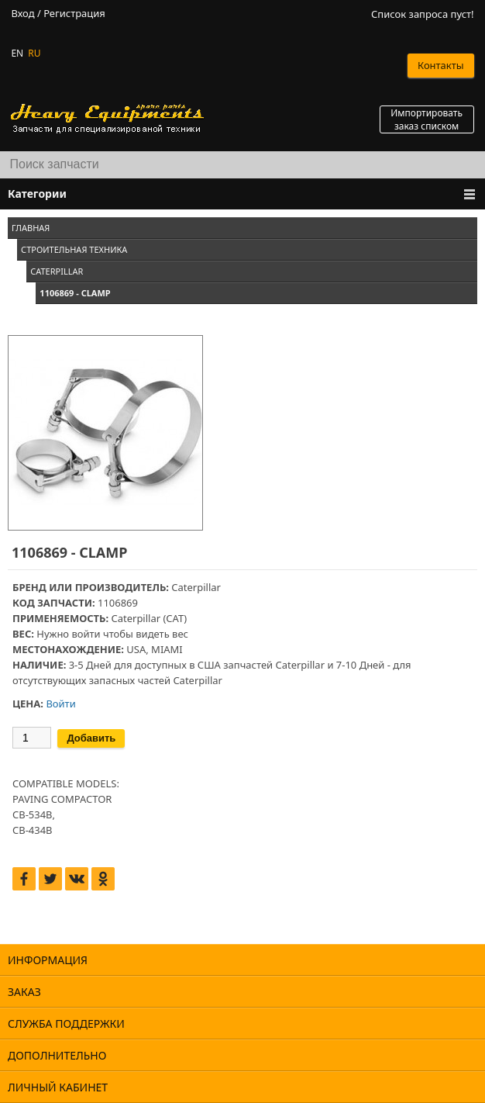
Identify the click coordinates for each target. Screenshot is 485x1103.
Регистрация (74, 13)
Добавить (91, 738)
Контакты (441, 65)
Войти (60, 704)
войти (85, 634)
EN (17, 53)
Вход (22, 13)
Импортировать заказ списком (426, 119)
